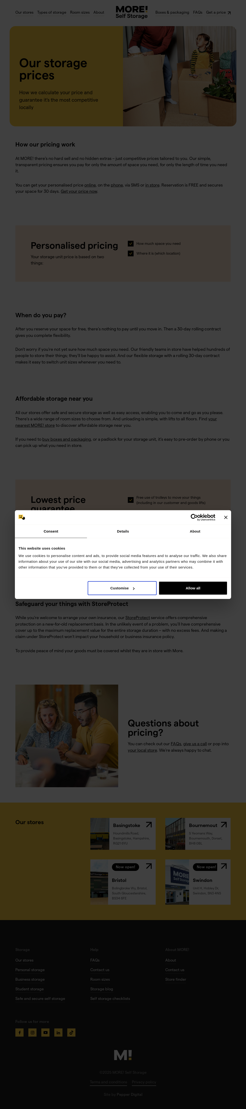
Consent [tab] (51, 531)
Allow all (193, 588)
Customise (122, 588)
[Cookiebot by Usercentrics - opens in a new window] (194, 517)
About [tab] (195, 531)
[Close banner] (226, 517)
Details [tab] (123, 531)
